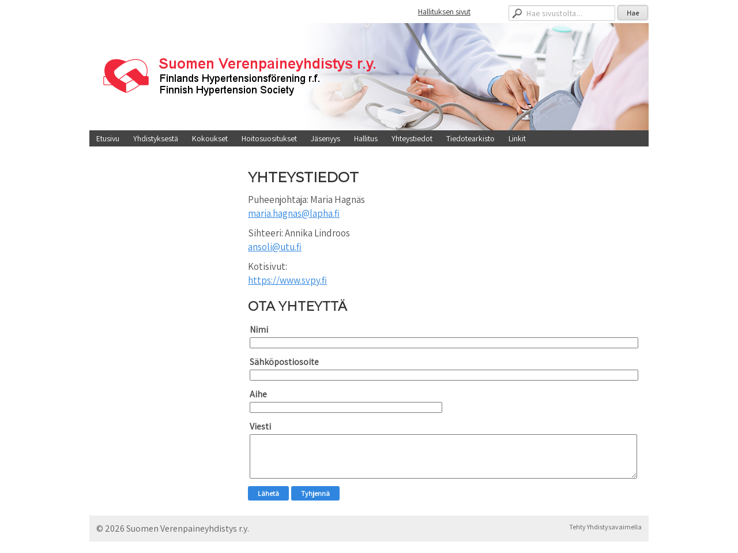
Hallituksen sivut (444, 11)
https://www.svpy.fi (287, 280)
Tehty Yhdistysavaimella (605, 526)
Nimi (259, 329)
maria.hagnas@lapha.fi (294, 213)
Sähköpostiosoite (284, 362)
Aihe (258, 394)
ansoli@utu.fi (275, 246)
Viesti (260, 426)
